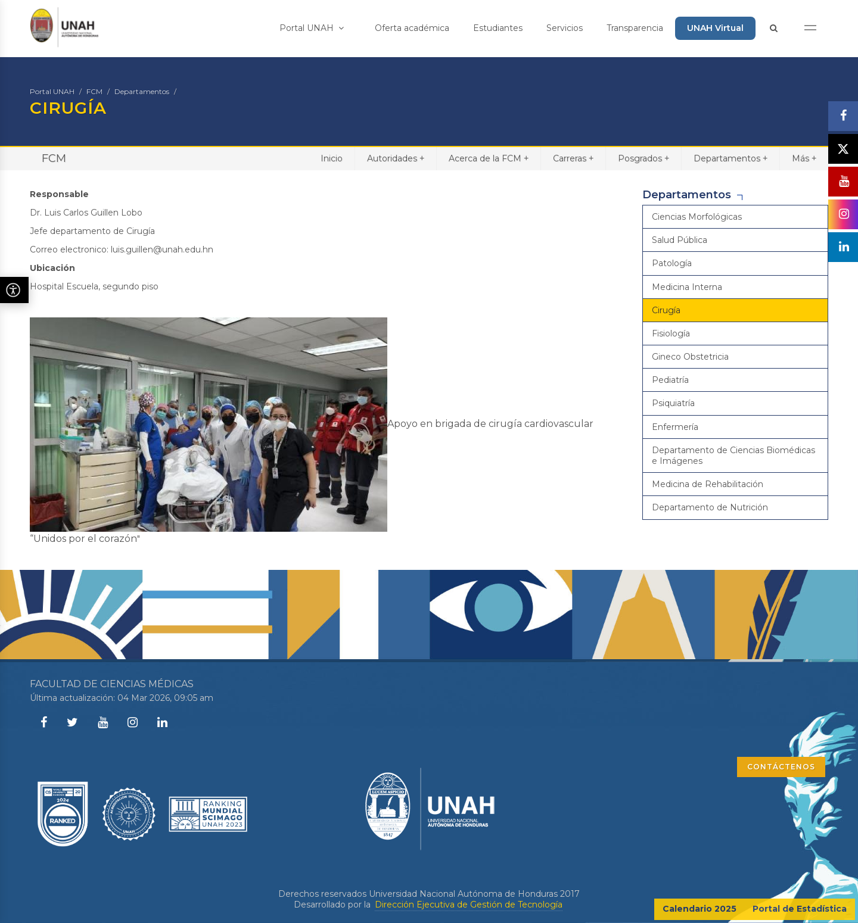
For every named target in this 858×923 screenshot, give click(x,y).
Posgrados (643, 158)
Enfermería (675, 427)
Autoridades (395, 158)
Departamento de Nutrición (710, 507)
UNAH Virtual (715, 28)
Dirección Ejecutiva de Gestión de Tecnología (468, 904)
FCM (94, 91)
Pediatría (670, 380)
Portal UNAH (311, 28)
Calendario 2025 (699, 908)
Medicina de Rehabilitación (707, 484)
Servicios (564, 28)
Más (804, 158)
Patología (672, 263)
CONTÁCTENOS (781, 766)
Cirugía (666, 310)
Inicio (332, 158)
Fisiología (671, 333)
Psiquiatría (673, 403)
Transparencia (635, 28)
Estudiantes (498, 28)
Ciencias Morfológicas (697, 216)
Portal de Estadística (800, 908)
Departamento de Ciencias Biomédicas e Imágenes (733, 455)
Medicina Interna (687, 287)
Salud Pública (679, 240)
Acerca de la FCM (489, 158)
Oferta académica (412, 28)
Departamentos (141, 91)
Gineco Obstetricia (690, 356)
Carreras (573, 158)
